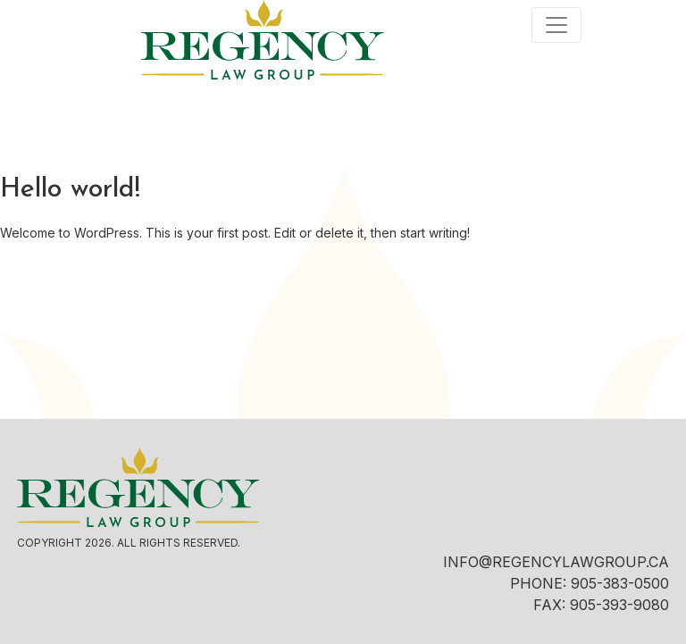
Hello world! (70, 190)
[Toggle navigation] (556, 25)
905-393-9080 (619, 605)
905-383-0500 (620, 583)
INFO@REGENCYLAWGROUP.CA (556, 562)
